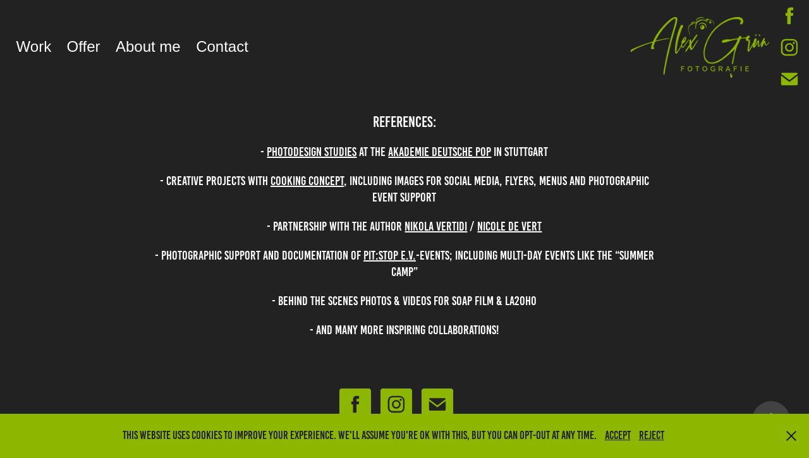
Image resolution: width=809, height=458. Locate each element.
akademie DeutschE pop (439, 152)
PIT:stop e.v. (389, 255)
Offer (83, 46)
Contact (222, 46)
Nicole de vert (509, 226)
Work (34, 46)
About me (148, 46)
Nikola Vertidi (435, 226)
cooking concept (307, 181)
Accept (618, 435)
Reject (651, 435)
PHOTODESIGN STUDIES (311, 152)
